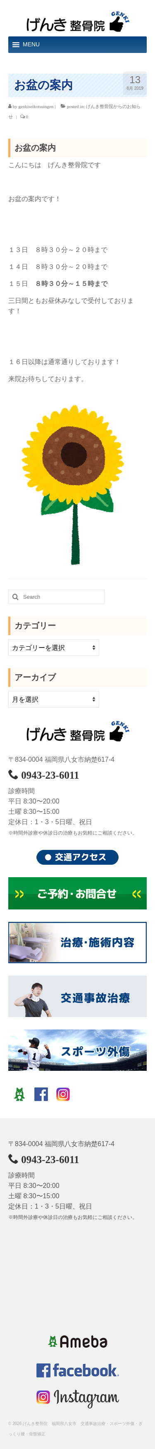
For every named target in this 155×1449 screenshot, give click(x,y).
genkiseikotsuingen (36, 106)
